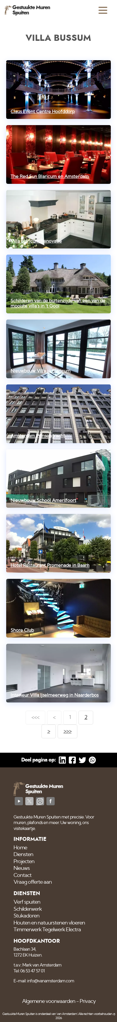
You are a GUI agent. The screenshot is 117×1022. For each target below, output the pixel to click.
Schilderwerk (28, 909)
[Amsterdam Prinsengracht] (58, 413)
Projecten (24, 861)
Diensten (23, 854)
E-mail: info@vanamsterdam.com (44, 981)
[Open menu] (103, 10)
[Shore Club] (58, 608)
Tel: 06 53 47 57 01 (29, 971)
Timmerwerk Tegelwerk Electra (47, 929)
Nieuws (22, 868)
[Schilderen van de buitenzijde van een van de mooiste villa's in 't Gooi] (58, 284)
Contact (22, 875)
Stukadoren (26, 916)
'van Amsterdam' (66, 1014)
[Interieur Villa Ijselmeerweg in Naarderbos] (58, 673)
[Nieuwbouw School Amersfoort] (58, 478)
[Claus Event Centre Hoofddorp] (58, 89)
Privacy (88, 1001)
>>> (67, 731)
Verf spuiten (27, 902)
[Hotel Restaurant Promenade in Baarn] (58, 543)
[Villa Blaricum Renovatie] (58, 219)
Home (20, 847)
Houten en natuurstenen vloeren (49, 923)
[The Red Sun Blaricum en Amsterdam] (58, 154)
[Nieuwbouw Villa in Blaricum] (58, 349)
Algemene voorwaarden (48, 1001)
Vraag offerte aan (33, 882)
